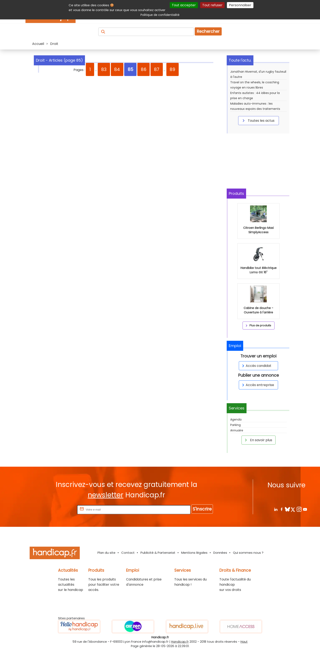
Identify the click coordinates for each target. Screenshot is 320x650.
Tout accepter (184, 5)
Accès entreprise (257, 385)
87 (156, 69)
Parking (235, 425)
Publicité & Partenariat (157, 552)
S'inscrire (202, 509)
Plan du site (106, 552)
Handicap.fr (180, 642)
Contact (128, 552)
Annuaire (236, 430)
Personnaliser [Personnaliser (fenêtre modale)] (240, 5)
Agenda (236, 419)
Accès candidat (256, 365)
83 (103, 69)
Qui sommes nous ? (248, 552)
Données (220, 552)
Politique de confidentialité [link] (160, 15)
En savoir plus (257, 439)
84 (117, 69)
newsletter (105, 495)
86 (143, 69)
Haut (244, 642)
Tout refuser (212, 5)
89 (172, 69)
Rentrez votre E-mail (59, 509)
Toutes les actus (257, 120)
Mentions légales (194, 552)
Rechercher (208, 31)
